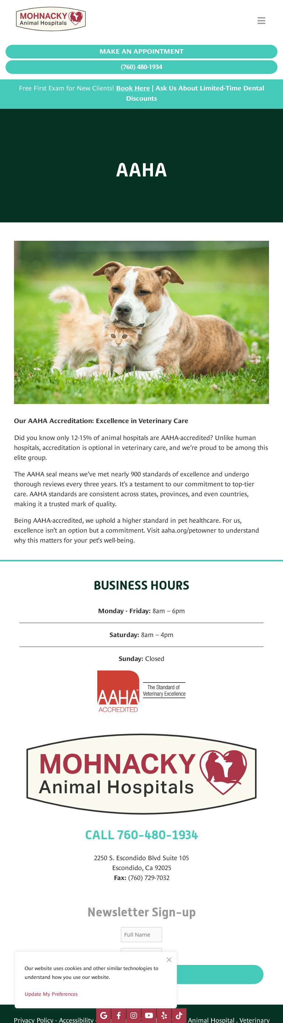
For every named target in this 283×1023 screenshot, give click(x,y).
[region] (96, 980)
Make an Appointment (141, 51)
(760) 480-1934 (141, 67)
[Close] (169, 958)
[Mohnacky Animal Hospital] (51, 21)
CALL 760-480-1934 (141, 835)
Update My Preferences (51, 994)
